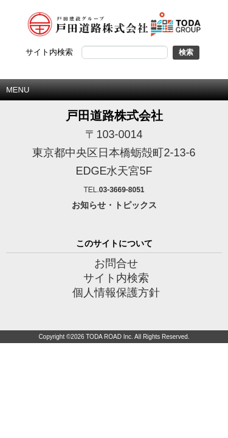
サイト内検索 (116, 278)
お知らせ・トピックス (114, 205)
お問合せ (116, 263)
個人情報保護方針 (116, 293)
